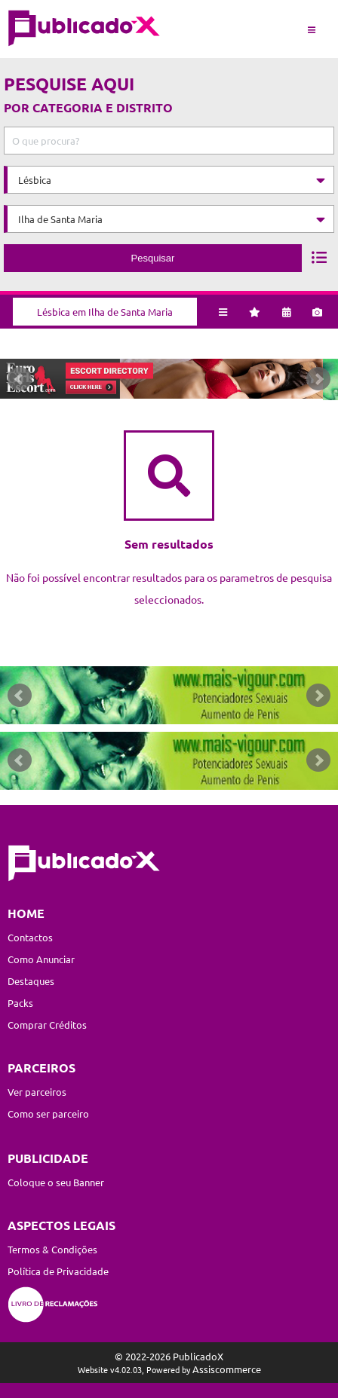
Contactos (30, 937)
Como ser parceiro (48, 1114)
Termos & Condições (52, 1249)
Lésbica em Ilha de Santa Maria (105, 310)
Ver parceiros (37, 1092)
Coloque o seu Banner (56, 1182)
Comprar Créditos (47, 1025)
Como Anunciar (41, 959)
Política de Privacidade (58, 1271)
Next (318, 380)
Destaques (31, 981)
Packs (20, 1003)
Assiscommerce (226, 1369)
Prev (20, 380)
